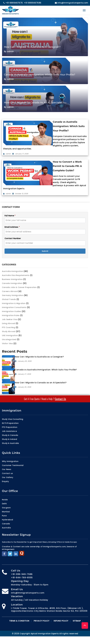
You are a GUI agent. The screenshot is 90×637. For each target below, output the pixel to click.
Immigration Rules (10, 315)
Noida (5, 499)
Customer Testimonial (12, 465)
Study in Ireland (9, 439)
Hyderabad (7, 519)
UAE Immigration (10, 335)
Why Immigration (10, 461)
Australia (6, 527)
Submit (45, 251)
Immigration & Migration (14, 303)
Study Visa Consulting (12, 419)
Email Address (12, 227)
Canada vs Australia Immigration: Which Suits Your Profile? (46, 369)
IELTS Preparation (10, 423)
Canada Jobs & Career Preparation (19, 287)
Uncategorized (9, 339)
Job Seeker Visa (9, 319)
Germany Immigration (12, 295)
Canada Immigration (12, 283)
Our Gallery (7, 477)
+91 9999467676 (13, 2)
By (5, 51)
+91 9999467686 (32, 2)
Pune (4, 515)
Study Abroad (8, 331)
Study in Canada (10, 435)
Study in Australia (10, 443)
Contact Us (60, 399)
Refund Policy (61, 621)
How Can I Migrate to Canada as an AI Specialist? (41, 382)
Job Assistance (9, 431)
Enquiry (5, 481)
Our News (6, 469)
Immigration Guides (11, 311)
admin (10, 51)
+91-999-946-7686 (22, 574)
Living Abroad (8, 323)
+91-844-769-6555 (22, 577)
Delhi (4, 503)
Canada (6, 523)
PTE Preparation (9, 427)
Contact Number (13, 238)
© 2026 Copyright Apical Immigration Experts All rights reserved (45, 633)
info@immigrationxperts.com (71, 2)
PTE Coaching (8, 327)
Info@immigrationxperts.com (27, 592)
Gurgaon (6, 507)
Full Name (10, 215)
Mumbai (6, 511)
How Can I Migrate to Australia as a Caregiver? (39, 356)
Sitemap (77, 621)
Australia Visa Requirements (15, 275)
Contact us (7, 473)
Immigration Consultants (14, 307)
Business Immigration (12, 279)
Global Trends (9, 299)
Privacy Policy (41, 621)
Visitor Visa (7, 343)
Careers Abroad (10, 291)
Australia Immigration (12, 271)
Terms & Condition (19, 621)
